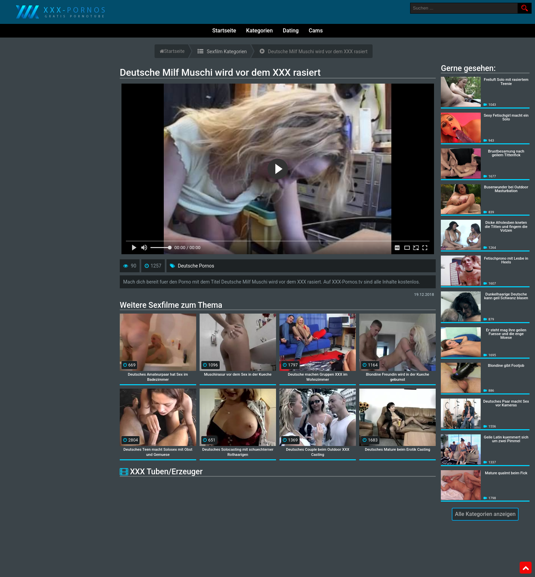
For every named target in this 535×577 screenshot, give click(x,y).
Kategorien (259, 30)
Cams (316, 30)
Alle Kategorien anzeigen (485, 514)
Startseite (224, 30)
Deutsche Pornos (196, 266)
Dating (291, 30)
